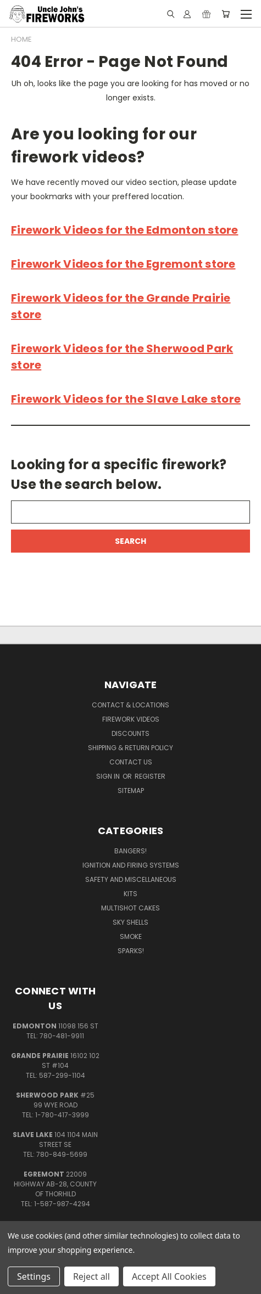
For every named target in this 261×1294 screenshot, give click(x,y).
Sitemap (131, 790)
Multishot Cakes (130, 908)
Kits (130, 893)
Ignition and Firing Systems (130, 865)
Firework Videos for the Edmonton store (124, 230)
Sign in (108, 776)
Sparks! (131, 950)
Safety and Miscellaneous (130, 879)
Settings (34, 1276)
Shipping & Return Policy (130, 747)
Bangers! (130, 851)
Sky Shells (130, 922)
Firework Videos (130, 719)
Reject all (91, 1276)
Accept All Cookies (169, 1276)
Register (150, 776)
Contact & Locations (130, 705)
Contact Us (130, 762)
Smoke (131, 936)
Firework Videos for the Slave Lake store (126, 399)
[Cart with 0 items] (225, 14)
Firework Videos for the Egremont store (123, 264)
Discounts (130, 733)
